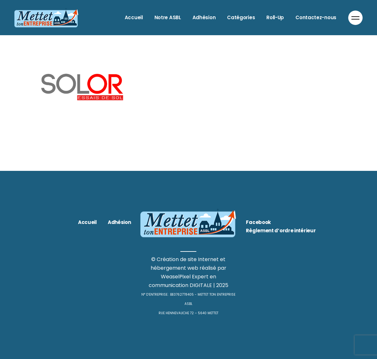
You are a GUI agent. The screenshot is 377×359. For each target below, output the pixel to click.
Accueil (87, 222)
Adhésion (119, 222)
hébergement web (174, 268)
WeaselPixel (176, 276)
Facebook (258, 222)
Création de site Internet (188, 259)
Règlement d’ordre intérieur (281, 230)
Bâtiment (46, 118)
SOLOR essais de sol (81, 129)
